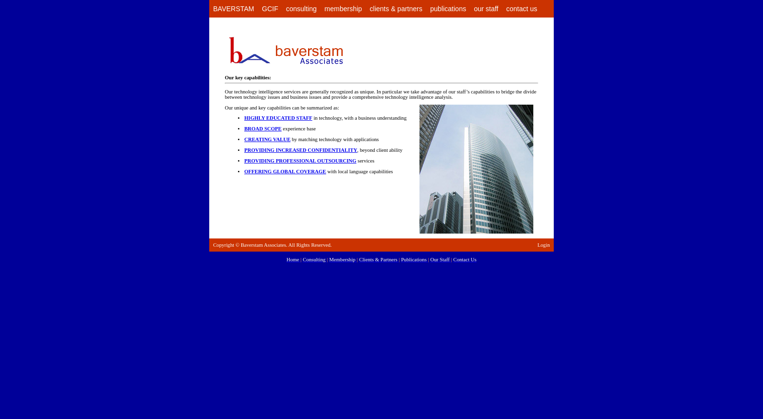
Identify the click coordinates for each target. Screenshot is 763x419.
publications (448, 9)
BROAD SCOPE (263, 128)
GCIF (270, 9)
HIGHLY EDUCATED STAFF (278, 118)
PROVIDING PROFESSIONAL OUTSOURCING (300, 161)
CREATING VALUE (267, 139)
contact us (521, 9)
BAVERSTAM (233, 9)
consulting (301, 9)
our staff (486, 9)
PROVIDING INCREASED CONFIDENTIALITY (300, 150)
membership (343, 9)
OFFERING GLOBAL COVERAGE (285, 171)
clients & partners (396, 9)
